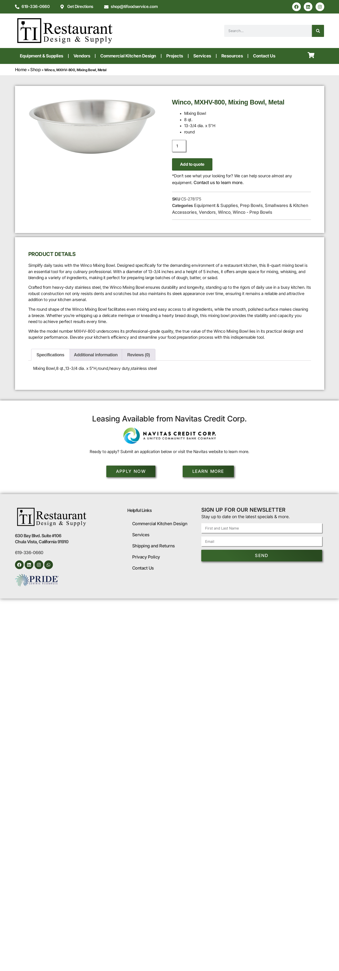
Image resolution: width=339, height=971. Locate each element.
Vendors (81, 55)
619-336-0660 (29, 552)
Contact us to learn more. (219, 182)
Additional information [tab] (96, 354)
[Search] (318, 31)
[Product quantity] (179, 146)
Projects (174, 55)
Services (202, 55)
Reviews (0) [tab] (138, 354)
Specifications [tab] (50, 354)
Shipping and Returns (153, 545)
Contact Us (264, 55)
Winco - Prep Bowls (252, 212)
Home (21, 69)
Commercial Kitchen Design (128, 55)
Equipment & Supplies (41, 55)
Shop (35, 69)
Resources (232, 55)
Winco (224, 212)
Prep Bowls (251, 205)
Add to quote (192, 164)
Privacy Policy (146, 556)
